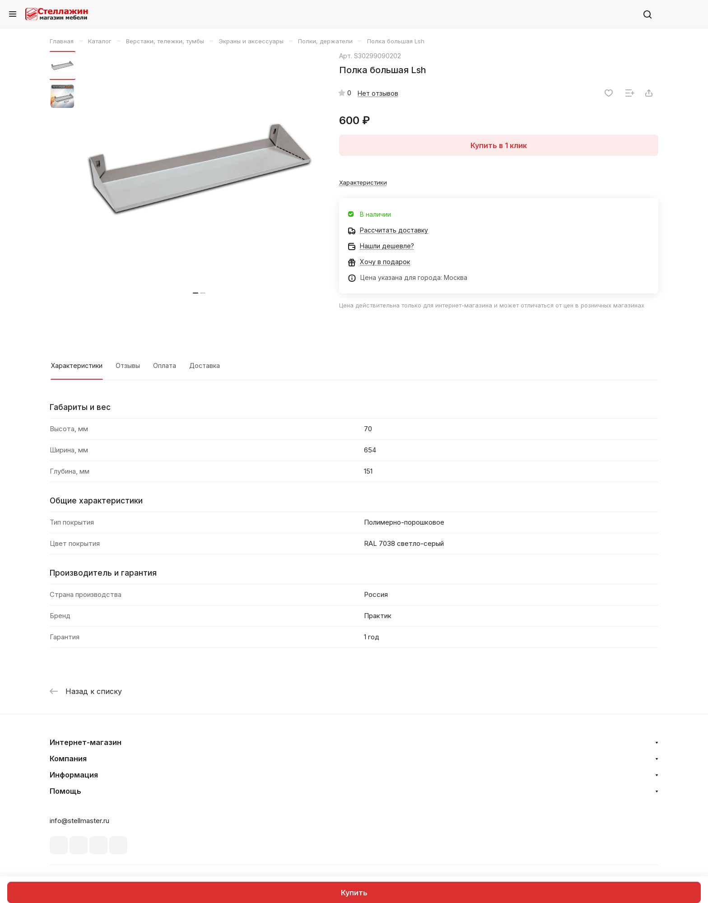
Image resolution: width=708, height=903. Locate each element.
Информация (74, 774)
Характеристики (76, 365)
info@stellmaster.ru (79, 820)
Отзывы (128, 365)
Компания (68, 758)
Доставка (204, 365)
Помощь (65, 791)
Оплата (164, 365)
